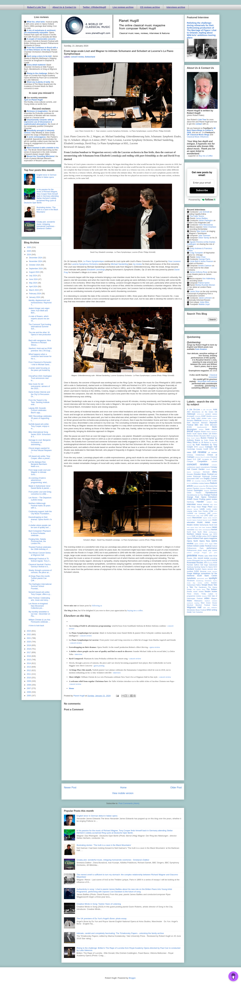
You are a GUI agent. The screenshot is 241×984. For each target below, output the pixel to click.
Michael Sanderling (119, 264)
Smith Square (212, 571)
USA (209, 596)
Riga (205, 560)
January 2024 (35, 297)
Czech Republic (211, 469)
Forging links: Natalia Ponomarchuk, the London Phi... (37, 541)
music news (203, 522)
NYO (215, 534)
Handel (200, 501)
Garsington (198, 490)
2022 (29, 634)
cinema (197, 457)
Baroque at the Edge (209, 420)
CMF (199, 459)
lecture (196, 509)
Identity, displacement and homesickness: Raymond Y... (40, 302)
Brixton (196, 436)
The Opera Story (199, 589)
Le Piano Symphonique (93, 261)
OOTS (209, 536)
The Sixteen (211, 589)
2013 (29, 667)
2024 (29, 255)
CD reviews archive (150, 7)
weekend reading (193, 603)
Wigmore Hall (194, 607)
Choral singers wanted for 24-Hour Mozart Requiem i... (40, 450)
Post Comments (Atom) (129, 803)
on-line (198, 536)
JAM (188, 507)
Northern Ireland (194, 534)
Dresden (190, 474)
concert (214, 461)
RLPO (209, 560)
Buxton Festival (207, 438)
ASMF (203, 416)
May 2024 (33, 283)
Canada (199, 449)
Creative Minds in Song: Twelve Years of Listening (99, 904)
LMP (208, 513)
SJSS (196, 571)
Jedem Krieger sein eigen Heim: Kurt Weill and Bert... (39, 310)
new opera (190, 527)
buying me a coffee (135, 610)
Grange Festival (210, 495)
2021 (29, 638)
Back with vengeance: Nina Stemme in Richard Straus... (40, 342)
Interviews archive (175, 7)
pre (210, 552)
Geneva (206, 490)
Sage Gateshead (210, 565)
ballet (193, 418)
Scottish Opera (200, 569)
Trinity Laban (207, 594)
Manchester (197, 518)
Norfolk (214, 530)
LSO (211, 515)
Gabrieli (190, 490)
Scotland (190, 569)
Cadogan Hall (211, 447)
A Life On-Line (193, 409)
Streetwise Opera (211, 581)
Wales (189, 601)
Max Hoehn (201, 231)
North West (202, 532)
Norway (205, 534)
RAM (210, 556)
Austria (209, 416)
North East (191, 532)
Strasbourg (199, 581)
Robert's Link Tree (36, 7)
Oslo (215, 544)
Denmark (206, 472)
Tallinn (198, 585)
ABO (188, 412)
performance (212, 548)
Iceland (209, 502)
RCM (215, 556)
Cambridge (191, 449)
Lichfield (190, 513)
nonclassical (207, 530)
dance (189, 472)
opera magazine (210, 538)
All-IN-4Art (200, 414)
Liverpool (202, 513)
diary (214, 472)
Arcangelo (190, 416)
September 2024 (36, 268)
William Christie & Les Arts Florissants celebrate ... (39, 621)
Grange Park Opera (196, 497)
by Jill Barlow (204, 442)
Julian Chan (200, 257)
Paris (201, 548)
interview (78, 654)
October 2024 (35, 265)
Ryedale (190, 565)
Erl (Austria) (196, 481)
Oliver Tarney (203, 238)
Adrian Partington (206, 220)
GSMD (189, 499)
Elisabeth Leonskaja (96, 269)
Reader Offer (192, 558)
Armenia (198, 416)
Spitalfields (191, 578)
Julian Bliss (204, 302)
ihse (215, 502)
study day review (194, 583)
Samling (197, 567)
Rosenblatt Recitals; (195, 563)
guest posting (99, 665)
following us (97, 605)
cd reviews (212, 452)
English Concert (210, 478)
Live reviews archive (123, 7)
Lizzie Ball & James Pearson (201, 261)
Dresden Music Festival (204, 474)
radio (206, 556)
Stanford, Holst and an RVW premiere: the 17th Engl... (40, 349)
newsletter (190, 530)
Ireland (199, 504)
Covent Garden (198, 469)
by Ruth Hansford (201, 445)
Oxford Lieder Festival (202, 546)
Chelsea (190, 455)
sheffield (190, 571)
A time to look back (36, 626)
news (214, 527)
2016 (29, 656)
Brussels (203, 436)
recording (213, 558)
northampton (213, 532)
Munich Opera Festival (194, 520)
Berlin (214, 427)
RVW (215, 563)
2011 (29, 674)
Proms (200, 556)
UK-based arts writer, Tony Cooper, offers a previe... (40, 457)
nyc (210, 534)
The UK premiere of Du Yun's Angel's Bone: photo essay (101, 918)
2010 (29, 678)
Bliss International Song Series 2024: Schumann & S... (40, 434)
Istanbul (206, 504)
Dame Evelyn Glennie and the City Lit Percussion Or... (39, 394)
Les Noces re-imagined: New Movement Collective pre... (38, 606)
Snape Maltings (193, 573)
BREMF (190, 431)
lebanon (189, 509)
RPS (205, 563)
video (206, 598)
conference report (193, 467)
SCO (215, 567)
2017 (29, 652)
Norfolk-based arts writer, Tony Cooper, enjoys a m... (39, 426)
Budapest (214, 436)
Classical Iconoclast (213, 376)
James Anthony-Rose (198, 272)
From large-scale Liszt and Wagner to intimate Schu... (39, 472)
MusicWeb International (207, 381)
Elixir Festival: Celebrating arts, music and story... (39, 599)
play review (212, 550)
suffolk (206, 583)
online (204, 536)
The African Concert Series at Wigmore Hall (40, 554)
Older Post (176, 787)
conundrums (205, 467)
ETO (209, 481)
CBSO (211, 449)
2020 (29, 642)
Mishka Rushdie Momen (205, 285)
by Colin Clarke (207, 440)
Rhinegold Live (197, 560)
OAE (193, 536)
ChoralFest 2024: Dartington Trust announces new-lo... (40, 378)
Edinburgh (197, 476)
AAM (215, 409)
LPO (206, 515)
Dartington (197, 472)
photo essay (202, 550)
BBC (197, 425)
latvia (215, 507)
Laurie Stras (194, 291)
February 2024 (35, 294)
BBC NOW (204, 425)
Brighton (197, 431)
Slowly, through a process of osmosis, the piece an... (40, 571)
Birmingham (192, 429)
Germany (213, 490)
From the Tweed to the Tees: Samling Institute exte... (39, 402)
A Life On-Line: (206, 409)
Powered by (202, 199)
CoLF (215, 459)
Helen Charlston (209, 227)
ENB (201, 478)
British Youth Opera (194, 434)
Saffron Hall (198, 565)
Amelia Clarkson (204, 266)
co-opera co (207, 459)
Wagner (214, 598)
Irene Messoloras (206, 225)
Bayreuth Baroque (199, 423)
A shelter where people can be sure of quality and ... (40, 526)
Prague (204, 552)
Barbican (197, 420)
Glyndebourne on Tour (195, 495)
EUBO (214, 481)
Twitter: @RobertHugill (94, 7)
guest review (211, 499)
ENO (189, 481)
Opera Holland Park (195, 538)
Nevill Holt (213, 525)
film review (210, 486)
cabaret (201, 447)
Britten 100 (207, 434)
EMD (197, 478)
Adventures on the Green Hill (204, 412)
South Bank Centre (207, 576)
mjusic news (207, 518)
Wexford (190, 605)
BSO (208, 436)
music (210, 520)
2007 (29, 688)
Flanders (196, 488)
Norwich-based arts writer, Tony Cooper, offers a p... (40, 593)
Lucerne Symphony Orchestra (84, 264)
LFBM (211, 511)
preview (192, 555)
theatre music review (195, 591)
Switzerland (90, 57)
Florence (202, 488)
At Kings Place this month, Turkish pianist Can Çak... (39, 578)
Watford (207, 601)
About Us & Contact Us (64, 7)
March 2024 (34, 290)
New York (198, 527)
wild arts (206, 607)
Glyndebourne (211, 493)
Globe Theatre (194, 493)
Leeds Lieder (211, 509)
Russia (210, 563)
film (204, 486)
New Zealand (206, 527)
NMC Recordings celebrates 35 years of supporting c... (40, 418)
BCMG (189, 427)
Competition (202, 461)
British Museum (212, 431)
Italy (211, 504)
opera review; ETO (201, 544)
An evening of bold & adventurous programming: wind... (38, 480)
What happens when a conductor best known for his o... (40, 356)
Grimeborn (212, 497)
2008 (29, 685)
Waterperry (198, 601)
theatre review (211, 591)
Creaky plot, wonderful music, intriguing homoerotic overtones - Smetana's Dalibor (113, 860)
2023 (29, 631)
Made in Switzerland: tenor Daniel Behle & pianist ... (40, 487)
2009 (29, 681)
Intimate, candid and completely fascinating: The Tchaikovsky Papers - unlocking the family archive (120, 933)
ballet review (201, 418)
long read (199, 515)
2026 (29, 247)
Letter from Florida (200, 511)
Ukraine (204, 596)
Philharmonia (192, 550)
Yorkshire (199, 612)
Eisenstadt (191, 478)
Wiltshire (214, 607)
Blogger (132, 978)
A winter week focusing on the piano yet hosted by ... (39, 370)
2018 (29, 649)
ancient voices (211, 414)
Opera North (192, 541)
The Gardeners (200, 587)
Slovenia (203, 571)
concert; (214, 465)
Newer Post (70, 787)
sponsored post (202, 578)
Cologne (190, 461)
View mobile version (122, 793)
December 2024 (36, 258)
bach (188, 418)
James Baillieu (202, 218)
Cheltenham (200, 455)
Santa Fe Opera (207, 567)
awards (214, 416)
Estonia (203, 481)
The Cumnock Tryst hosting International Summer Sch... (40, 326)
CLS (194, 459)
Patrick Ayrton (204, 283)
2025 (29, 251)
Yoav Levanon (174, 261)
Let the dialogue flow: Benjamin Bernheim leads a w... (38, 464)
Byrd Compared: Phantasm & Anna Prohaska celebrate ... (40, 533)
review (189, 560)
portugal (196, 552)
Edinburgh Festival (209, 476)
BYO (196, 447)
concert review (77, 57)
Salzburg (190, 567)
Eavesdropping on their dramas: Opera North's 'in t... (40, 519)
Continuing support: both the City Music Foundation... (40, 512)
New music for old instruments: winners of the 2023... (39, 386)
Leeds (202, 509)
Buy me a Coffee (206, 156)
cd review (199, 452)
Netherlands (204, 525)
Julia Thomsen (204, 235)
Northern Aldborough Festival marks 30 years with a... (39, 505)
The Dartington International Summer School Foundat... (40, 586)
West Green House (209, 603)
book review (211, 429)
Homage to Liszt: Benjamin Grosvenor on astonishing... (40, 442)
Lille (196, 513)
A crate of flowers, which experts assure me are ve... (39, 318)
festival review (198, 486)
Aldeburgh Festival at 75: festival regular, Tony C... (40, 560)
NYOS (189, 536)
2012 (29, 670)
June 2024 (33, 279)
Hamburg (190, 502)
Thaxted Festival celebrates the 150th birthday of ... (40, 548)
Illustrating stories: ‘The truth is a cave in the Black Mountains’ (104, 845)
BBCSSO (213, 425)
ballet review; (212, 418)
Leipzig (189, 511)
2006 (29, 692)
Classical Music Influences (198, 137)
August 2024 (34, 272)
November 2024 (36, 261)
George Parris (204, 259)
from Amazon (201, 349)
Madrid (189, 518)
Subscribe (202, 190)
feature (207, 483)
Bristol (203, 431)
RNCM (214, 560)
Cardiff (205, 449)
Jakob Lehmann (205, 298)
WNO (209, 610)
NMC (200, 530)
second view (212, 569)
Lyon (215, 515)
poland (189, 552)
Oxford (189, 546)
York (194, 612)
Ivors (215, 504)
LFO (215, 511)
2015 (29, 660)
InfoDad (214, 388)
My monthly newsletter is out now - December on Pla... (39, 614)
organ (211, 544)
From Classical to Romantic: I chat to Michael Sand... (40, 363)
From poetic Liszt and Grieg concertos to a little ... (40, 493)
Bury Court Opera (193, 438)
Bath (188, 423)
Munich (214, 518)
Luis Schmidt (204, 212)
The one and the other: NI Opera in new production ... (40, 334)
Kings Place (207, 507)
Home (71, 688)
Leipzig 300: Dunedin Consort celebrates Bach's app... (37, 410)
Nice (196, 530)
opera (214, 536)
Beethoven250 (202, 427)
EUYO (189, 483)
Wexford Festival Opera (206, 605)
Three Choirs (193, 594)
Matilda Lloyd (204, 304)
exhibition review (198, 483)
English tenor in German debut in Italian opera (97, 816)
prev (215, 552)
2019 (29, 645)
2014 (29, 663)
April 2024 (33, 286)
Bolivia (201, 429)
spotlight (213, 578)
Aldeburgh (191, 414)
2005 (29, 696)
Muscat (204, 520)
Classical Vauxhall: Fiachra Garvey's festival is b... (40, 565)
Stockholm (191, 581)
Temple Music (207, 585)
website (214, 601)
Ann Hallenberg (208, 278)
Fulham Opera (211, 488)
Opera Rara (204, 541)
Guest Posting (199, 499)
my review (137, 264)
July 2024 (33, 276)
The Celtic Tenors (197, 216)
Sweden (214, 583)
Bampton (190, 420)
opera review (155, 647)
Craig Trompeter (196, 253)
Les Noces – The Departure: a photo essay (40, 499)
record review (203, 558)
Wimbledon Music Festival (196, 610)
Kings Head (196, 507)
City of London (205, 457)
